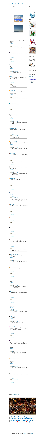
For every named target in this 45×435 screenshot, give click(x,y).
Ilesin (11, 153)
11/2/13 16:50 (13, 204)
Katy (10, 204)
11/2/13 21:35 (16, 260)
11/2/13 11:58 (15, 103)
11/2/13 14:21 (13, 153)
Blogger (32, 433)
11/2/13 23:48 (16, 321)
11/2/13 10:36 (13, 76)
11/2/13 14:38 (16, 46)
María (11, 326)
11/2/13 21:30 (13, 291)
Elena (11, 76)
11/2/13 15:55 (16, 172)
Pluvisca (11, 178)
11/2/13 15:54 (16, 147)
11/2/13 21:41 (16, 285)
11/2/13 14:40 (16, 71)
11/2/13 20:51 (18, 254)
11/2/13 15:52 (16, 135)
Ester (12, 46)
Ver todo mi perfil (31, 76)
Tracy (11, 316)
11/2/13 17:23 (16, 197)
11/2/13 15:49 (16, 97)
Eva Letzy (11, 103)
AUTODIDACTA (15, 3)
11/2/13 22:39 (13, 316)
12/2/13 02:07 (17, 358)
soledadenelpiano (12, 358)
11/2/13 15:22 (14, 178)
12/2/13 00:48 (13, 326)
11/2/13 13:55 (15, 141)
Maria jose (11, 141)
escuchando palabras (13, 166)
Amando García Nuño (13, 254)
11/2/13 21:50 (14, 304)
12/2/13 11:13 (16, 351)
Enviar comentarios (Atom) (15, 394)
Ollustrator (24, 433)
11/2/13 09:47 (13, 52)
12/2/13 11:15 (16, 366)
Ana (10, 291)
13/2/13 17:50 (16, 379)
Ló (10, 90)
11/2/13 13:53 (15, 128)
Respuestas (12, 57)
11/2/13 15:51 (16, 121)
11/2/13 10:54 (13, 90)
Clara (11, 52)
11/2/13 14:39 (16, 58)
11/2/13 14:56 (18, 166)
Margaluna (11, 128)
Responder (11, 43)
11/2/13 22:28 (16, 310)
